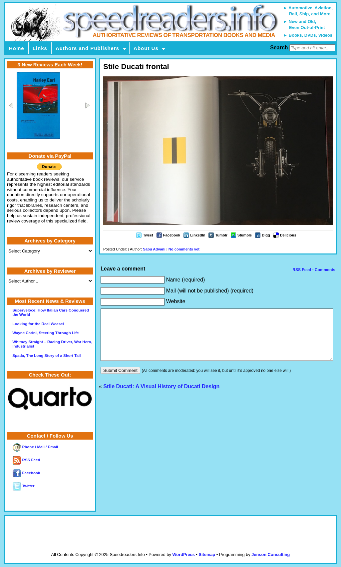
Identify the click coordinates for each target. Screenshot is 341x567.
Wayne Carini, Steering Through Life (45, 333)
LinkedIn (197, 235)
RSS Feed (26, 460)
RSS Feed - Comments (313, 269)
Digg (266, 235)
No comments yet (184, 249)
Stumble (244, 235)
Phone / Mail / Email (35, 447)
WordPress (183, 554)
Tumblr (221, 235)
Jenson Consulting (270, 554)
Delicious (288, 235)
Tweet (148, 235)
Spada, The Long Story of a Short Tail (46, 356)
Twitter (23, 486)
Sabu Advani (154, 249)
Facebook (171, 235)
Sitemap (206, 554)
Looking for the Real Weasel (38, 324)
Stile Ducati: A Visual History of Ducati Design (161, 396)
